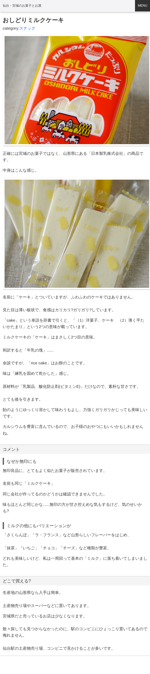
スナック (27, 28)
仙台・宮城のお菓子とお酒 (22, 5)
